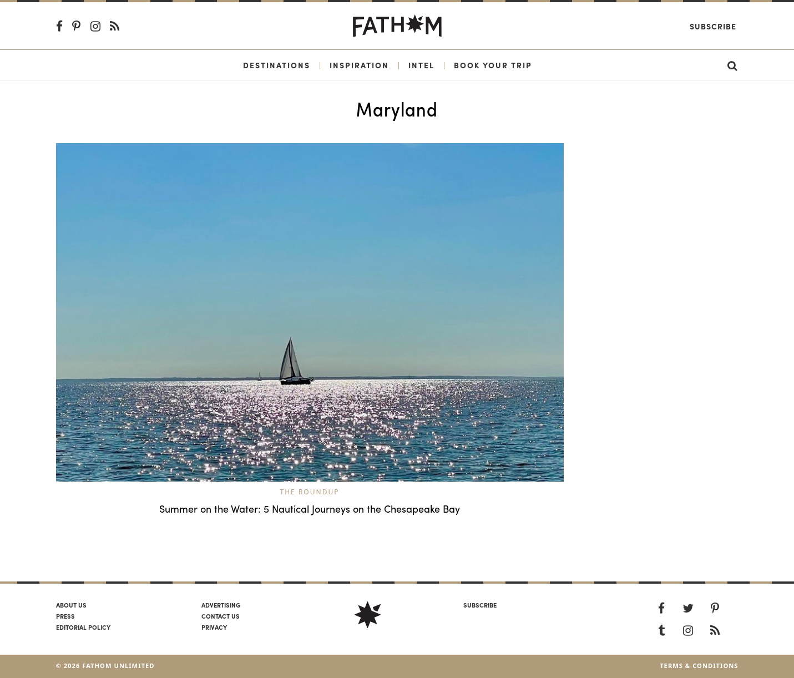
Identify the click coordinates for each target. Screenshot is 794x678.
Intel (421, 64)
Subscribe (713, 26)
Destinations (276, 64)
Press (65, 615)
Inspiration (359, 64)
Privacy (214, 627)
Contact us (220, 615)
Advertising (220, 604)
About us (71, 604)
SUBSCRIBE (480, 604)
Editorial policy (83, 627)
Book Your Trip (493, 64)
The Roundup (310, 492)
